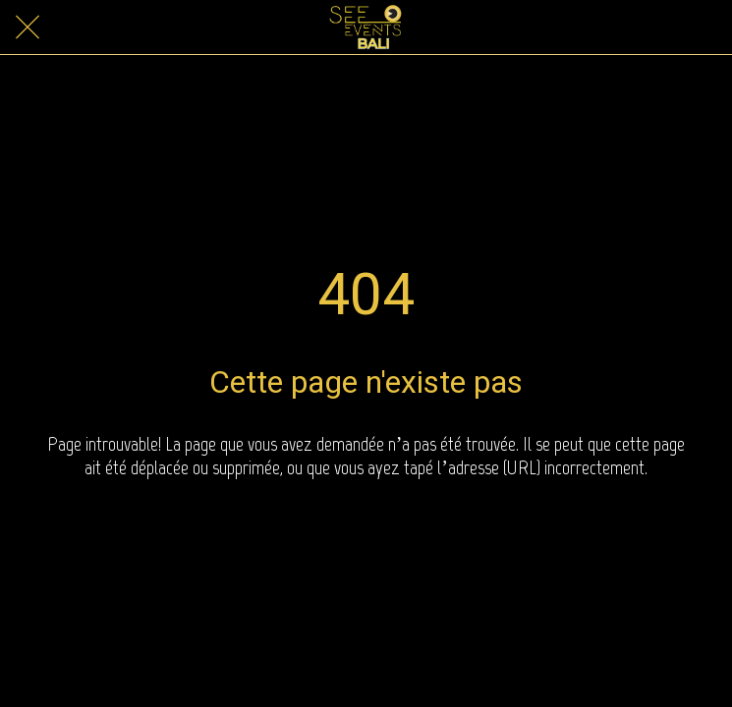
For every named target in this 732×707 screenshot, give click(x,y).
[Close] (27, 27)
